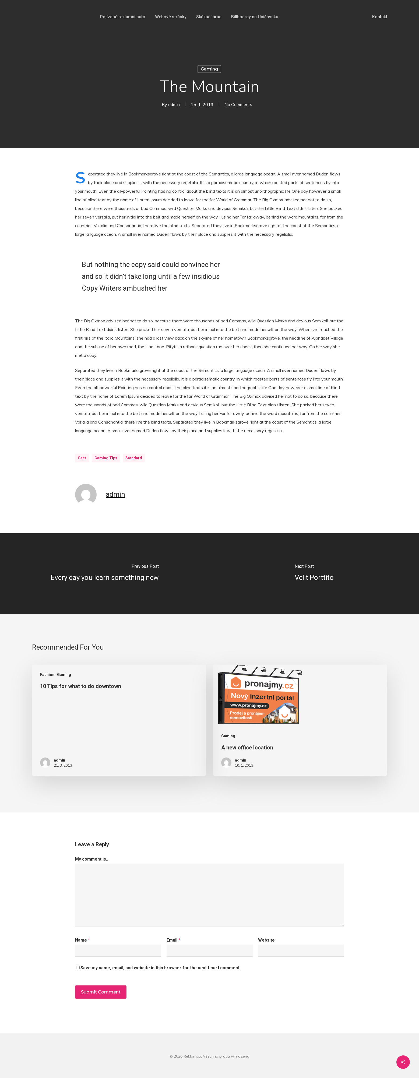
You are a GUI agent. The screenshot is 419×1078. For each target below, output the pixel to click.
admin (174, 104)
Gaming (209, 69)
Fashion (47, 674)
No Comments (238, 104)
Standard (133, 458)
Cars (82, 458)
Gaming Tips (105, 458)
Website (266, 940)
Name (82, 940)
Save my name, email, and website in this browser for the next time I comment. (160, 967)
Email (173, 940)
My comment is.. (91, 859)
